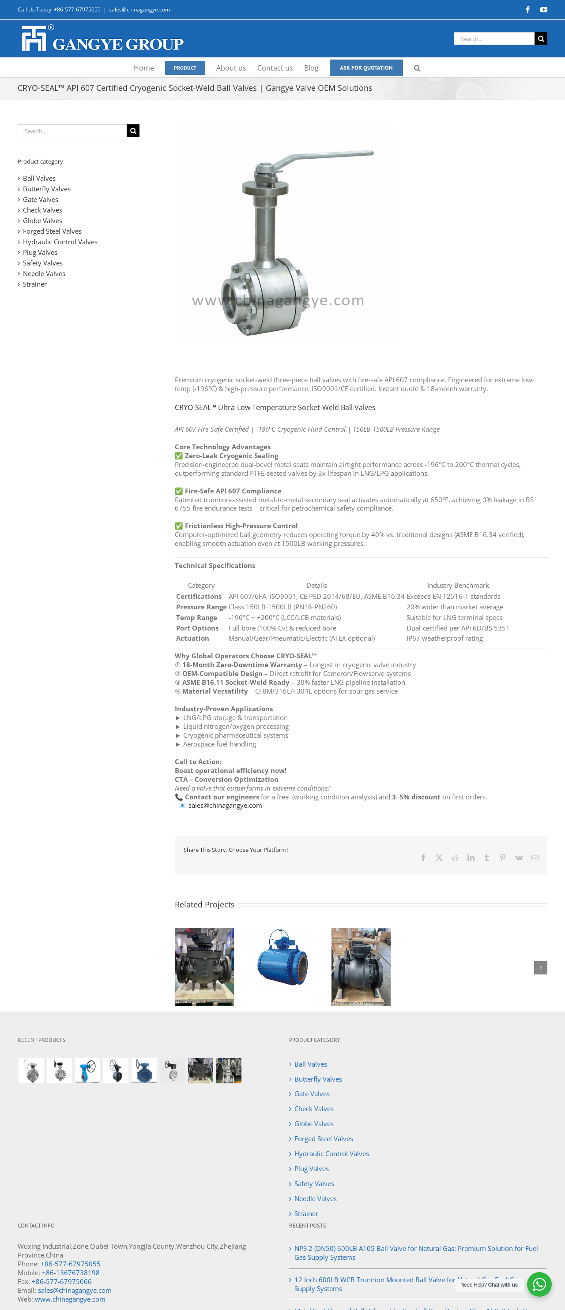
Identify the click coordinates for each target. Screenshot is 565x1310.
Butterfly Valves (47, 188)
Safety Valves (43, 262)
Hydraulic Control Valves (60, 241)
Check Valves (42, 209)
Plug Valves (40, 252)
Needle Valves (44, 273)
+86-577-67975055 (71, 1263)
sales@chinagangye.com (139, 9)
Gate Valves (40, 199)
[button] (417, 67)
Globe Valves (42, 220)
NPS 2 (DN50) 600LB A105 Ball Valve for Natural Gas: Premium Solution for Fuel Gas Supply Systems (416, 1252)
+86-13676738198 (71, 1272)
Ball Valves (39, 178)
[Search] (541, 38)
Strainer (35, 284)
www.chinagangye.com (70, 1299)
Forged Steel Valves (52, 231)
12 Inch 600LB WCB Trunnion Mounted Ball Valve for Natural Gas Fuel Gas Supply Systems (407, 1284)
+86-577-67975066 (62, 1281)
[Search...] (494, 38)
